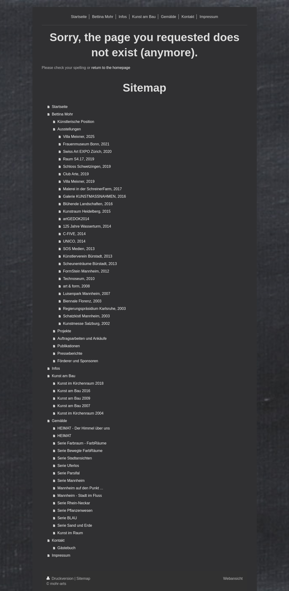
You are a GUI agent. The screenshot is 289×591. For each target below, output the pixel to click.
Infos (56, 368)
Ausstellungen (69, 129)
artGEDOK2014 (76, 219)
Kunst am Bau (63, 376)
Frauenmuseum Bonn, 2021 (86, 144)
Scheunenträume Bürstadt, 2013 (90, 264)
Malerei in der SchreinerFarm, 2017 (92, 189)
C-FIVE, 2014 (74, 234)
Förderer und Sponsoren (77, 361)
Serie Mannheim (71, 481)
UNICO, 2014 (74, 241)
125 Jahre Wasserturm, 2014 (87, 226)
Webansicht (233, 578)
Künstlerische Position (75, 122)
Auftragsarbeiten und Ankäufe (82, 338)
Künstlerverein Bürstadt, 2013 (87, 256)
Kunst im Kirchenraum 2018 (80, 383)
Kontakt (58, 540)
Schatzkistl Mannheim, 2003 (86, 316)
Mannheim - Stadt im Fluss (79, 496)
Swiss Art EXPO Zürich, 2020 (87, 152)
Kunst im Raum (70, 533)
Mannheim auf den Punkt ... (80, 488)
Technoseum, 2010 (79, 279)
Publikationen (68, 346)
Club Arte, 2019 (76, 174)
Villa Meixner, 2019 (79, 181)
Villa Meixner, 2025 (79, 137)
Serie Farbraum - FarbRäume (82, 443)
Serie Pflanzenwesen (75, 510)
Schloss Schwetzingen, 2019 (87, 166)
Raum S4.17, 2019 (78, 159)
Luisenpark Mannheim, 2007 (86, 294)
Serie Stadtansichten (74, 458)
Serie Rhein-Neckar (73, 503)
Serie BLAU (67, 518)
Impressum (61, 555)
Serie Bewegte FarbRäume (80, 451)
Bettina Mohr (62, 114)
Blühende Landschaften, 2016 (88, 204)
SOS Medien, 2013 (79, 249)
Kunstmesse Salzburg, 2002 (86, 324)
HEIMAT (64, 436)
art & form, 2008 (76, 286)
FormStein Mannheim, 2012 (86, 271)
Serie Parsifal (68, 473)
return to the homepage (110, 68)
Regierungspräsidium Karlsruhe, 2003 (94, 309)
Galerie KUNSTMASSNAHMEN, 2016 (94, 196)
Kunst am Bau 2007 (73, 406)
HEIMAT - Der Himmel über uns (83, 428)
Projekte (64, 331)
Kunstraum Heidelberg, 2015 (87, 211)
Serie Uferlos (68, 466)
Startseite (60, 107)
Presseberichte (69, 353)
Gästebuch (66, 548)
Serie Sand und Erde (74, 525)
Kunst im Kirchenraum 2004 (80, 413)
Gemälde (59, 421)
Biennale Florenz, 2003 (82, 301)
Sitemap (83, 578)
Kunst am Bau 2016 (73, 391)
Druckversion (60, 578)
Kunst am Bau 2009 (73, 398)
